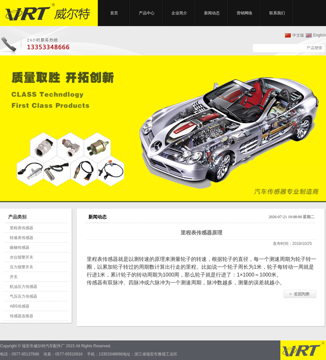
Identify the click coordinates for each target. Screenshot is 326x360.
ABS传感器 (19, 306)
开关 (14, 277)
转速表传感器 (21, 237)
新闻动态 (212, 13)
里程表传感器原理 (201, 232)
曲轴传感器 (19, 247)
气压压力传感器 (23, 296)
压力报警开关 (21, 267)
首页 (114, 13)
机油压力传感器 (23, 286)
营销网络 (244, 13)
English (319, 35)
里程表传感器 (21, 228)
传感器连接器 (21, 316)
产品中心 (147, 13)
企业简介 (179, 13)
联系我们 (277, 13)
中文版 (298, 35)
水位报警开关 (21, 257)
